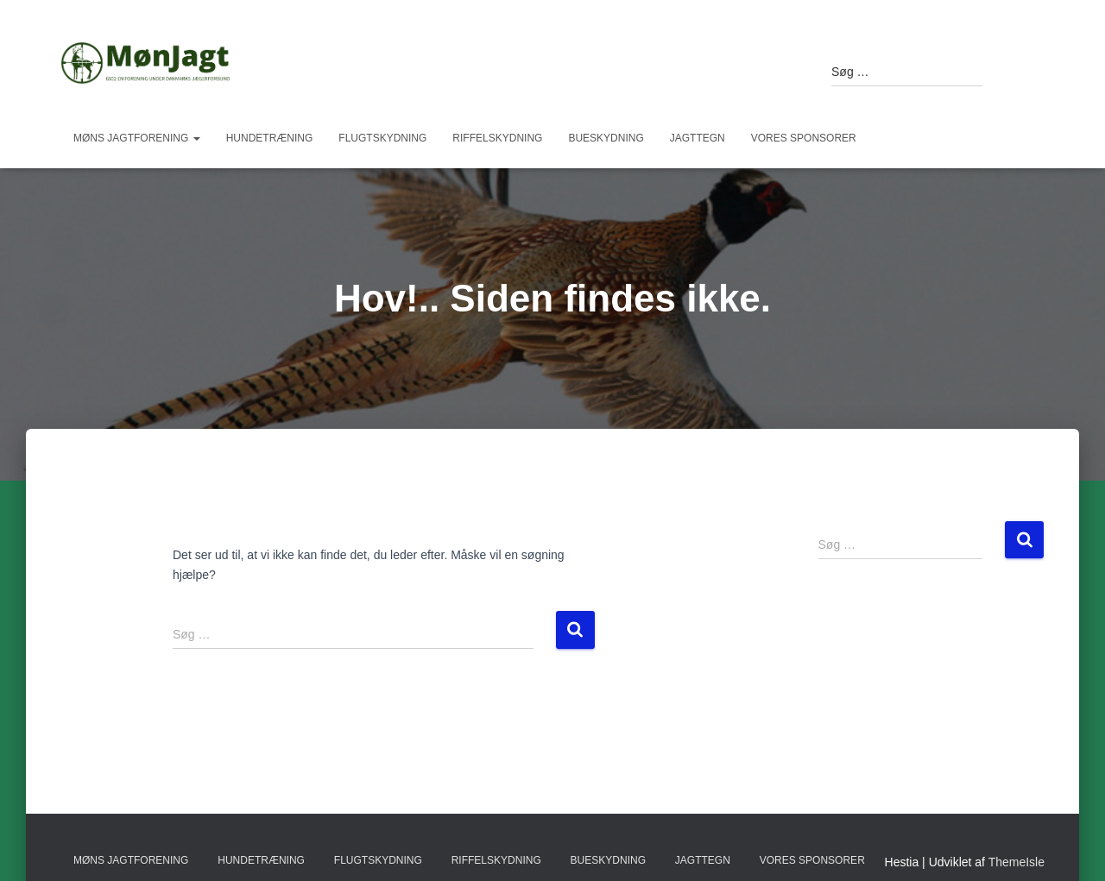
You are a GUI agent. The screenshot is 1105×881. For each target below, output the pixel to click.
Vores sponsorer (803, 138)
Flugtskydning (382, 138)
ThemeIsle (1016, 862)
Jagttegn (697, 138)
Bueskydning (605, 138)
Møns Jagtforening (136, 138)
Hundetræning (269, 138)
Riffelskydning (497, 138)
